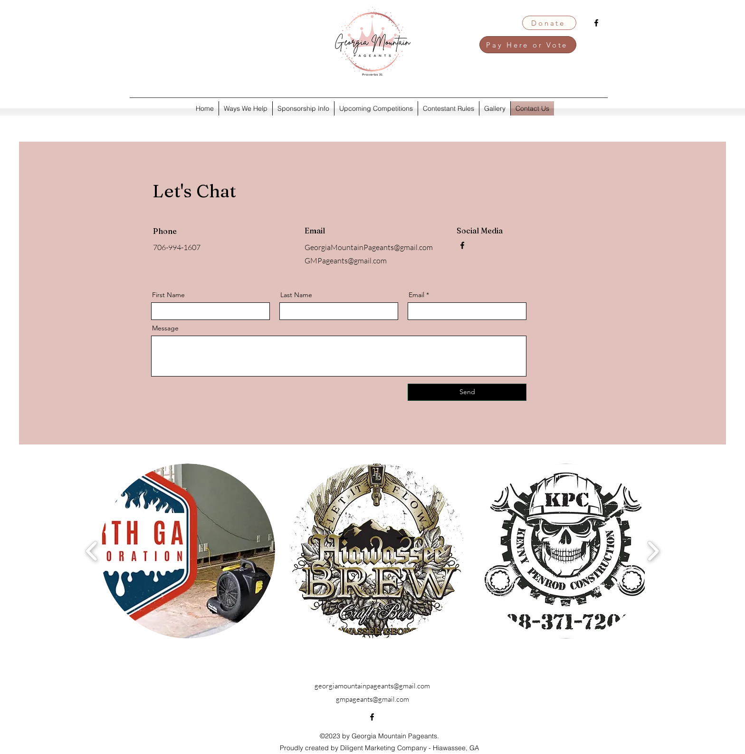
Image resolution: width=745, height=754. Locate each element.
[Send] (467, 392)
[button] (187, 551)
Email (416, 294)
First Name (168, 294)
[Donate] (549, 23)
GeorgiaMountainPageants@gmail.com (369, 247)
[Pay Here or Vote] (527, 44)
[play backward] (92, 550)
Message (165, 328)
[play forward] (653, 550)
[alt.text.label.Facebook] (596, 23)
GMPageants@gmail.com (346, 260)
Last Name (296, 294)
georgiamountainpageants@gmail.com (372, 685)
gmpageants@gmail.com (372, 699)
